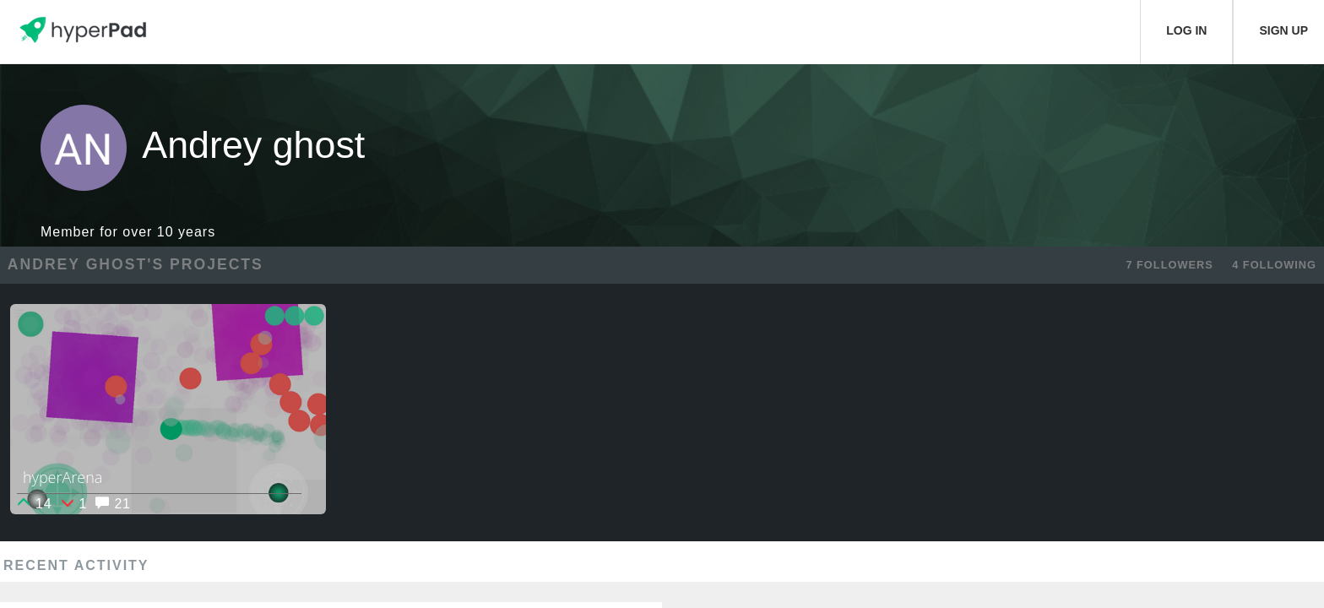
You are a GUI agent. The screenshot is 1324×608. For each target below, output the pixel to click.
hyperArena (62, 477)
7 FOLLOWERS (1169, 264)
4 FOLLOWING (1274, 264)
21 (112, 504)
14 (34, 504)
